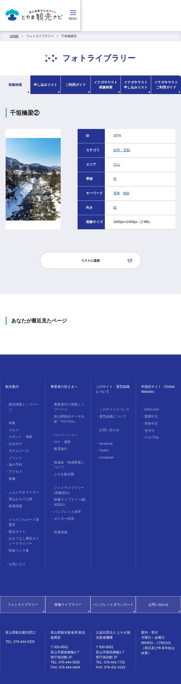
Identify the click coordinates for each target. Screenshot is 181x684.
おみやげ (14, 436)
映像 (11, 468)
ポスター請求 (63, 510)
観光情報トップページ (23, 404)
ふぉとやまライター (22, 481)
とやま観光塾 (63, 469)
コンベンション (64, 432)
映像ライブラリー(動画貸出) (68, 495)
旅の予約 (14, 455)
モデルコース (17, 443)
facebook (105, 441)
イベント (14, 449)
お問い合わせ (108, 428)
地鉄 (126, 193)
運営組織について (111, 415)
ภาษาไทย (150, 435)
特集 (11, 417)
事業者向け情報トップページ (69, 406)
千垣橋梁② (69, 36)
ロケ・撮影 (61, 439)
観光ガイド (16, 518)
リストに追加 (90, 260)
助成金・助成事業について (69, 460)
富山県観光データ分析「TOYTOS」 (69, 417)
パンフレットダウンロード (113, 589)
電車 (116, 193)
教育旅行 (60, 445)
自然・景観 (121, 150)
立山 (116, 164)
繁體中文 (150, 415)
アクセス (14, 462)
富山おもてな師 (19, 488)
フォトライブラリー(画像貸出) (68, 484)
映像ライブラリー (68, 589)
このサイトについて (113, 409)
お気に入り (16, 548)
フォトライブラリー (40, 36)
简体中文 (150, 422)
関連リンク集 (17, 535)
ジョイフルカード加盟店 (23, 509)
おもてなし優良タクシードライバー (23, 527)
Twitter (103, 448)
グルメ (13, 423)
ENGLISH (150, 409)
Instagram (105, 454)
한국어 (148, 428)
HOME (14, 36)
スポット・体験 (19, 430)
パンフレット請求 (66, 503)
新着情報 (14, 494)
